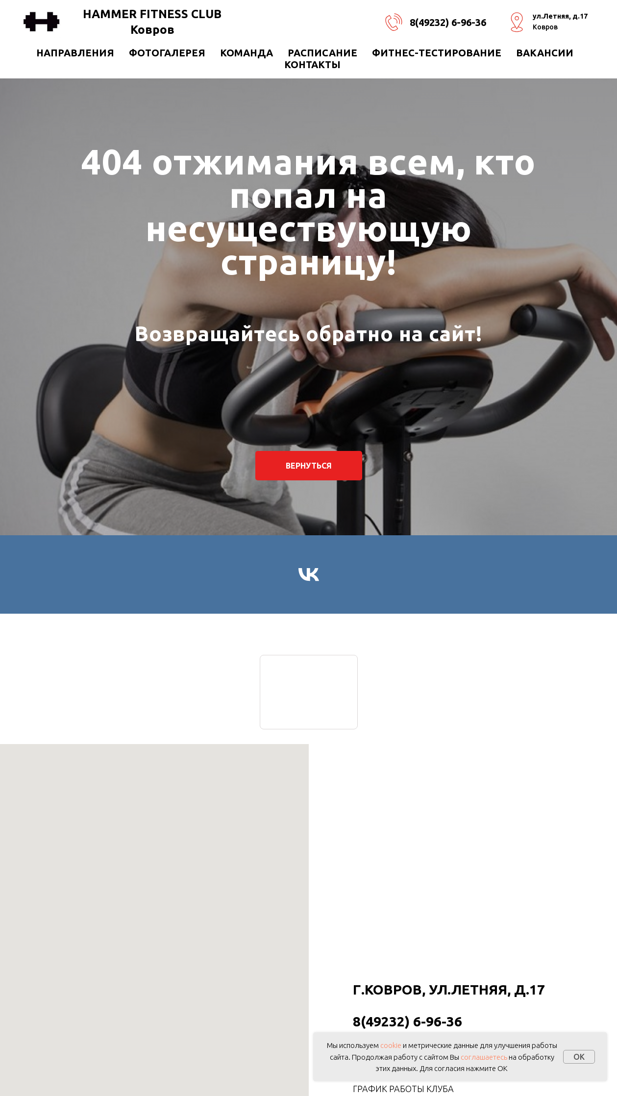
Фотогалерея (167, 52)
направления (75, 52)
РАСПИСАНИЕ (322, 52)
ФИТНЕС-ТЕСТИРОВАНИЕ (436, 52)
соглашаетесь (484, 1057)
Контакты (312, 64)
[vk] (308, 574)
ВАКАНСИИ (544, 52)
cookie (391, 1045)
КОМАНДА (246, 52)
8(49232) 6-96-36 (448, 22)
